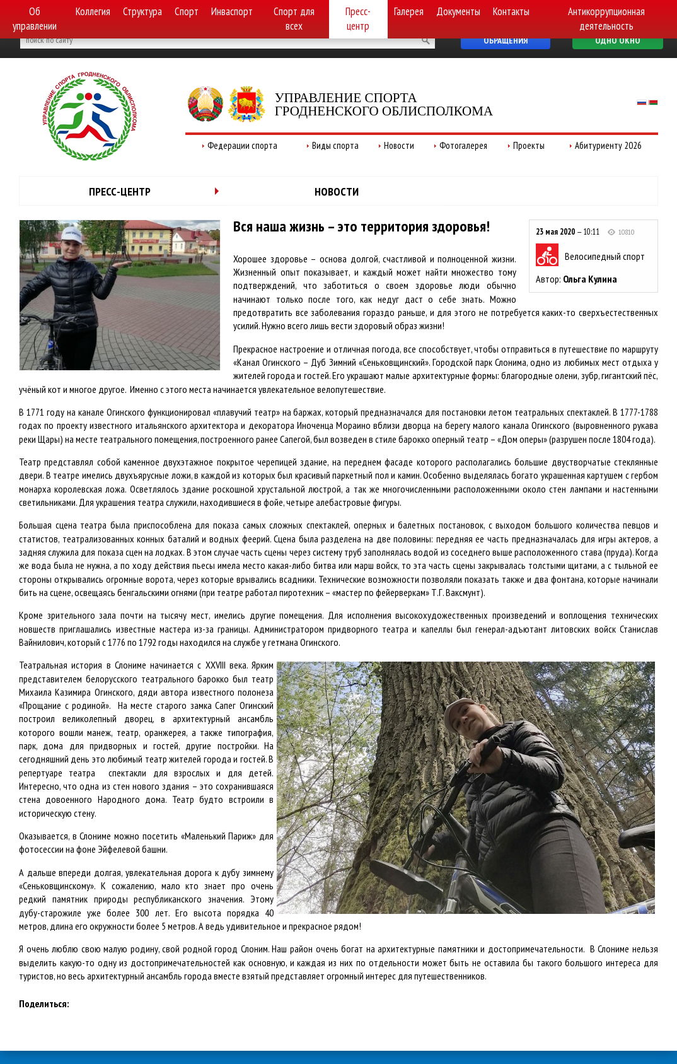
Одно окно (617, 40)
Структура (142, 11)
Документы (458, 11)
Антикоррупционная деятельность (606, 18)
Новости (399, 145)
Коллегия (93, 11)
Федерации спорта (242, 145)
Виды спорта (335, 145)
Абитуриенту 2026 (608, 145)
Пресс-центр (358, 18)
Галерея (409, 11)
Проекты (529, 145)
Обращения (505, 40)
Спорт (187, 11)
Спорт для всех (294, 18)
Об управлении (35, 18)
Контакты (511, 11)
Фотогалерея (463, 145)
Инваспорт (232, 11)
